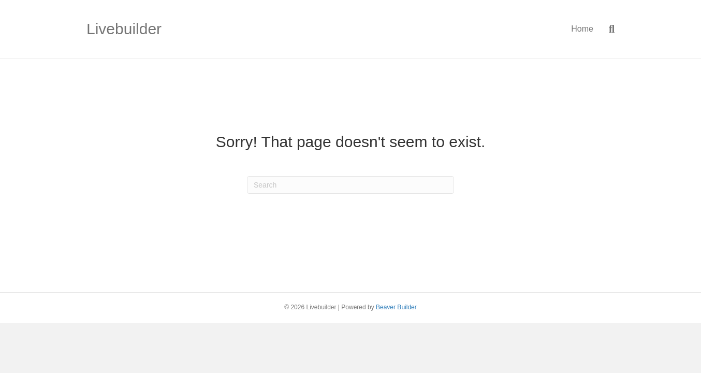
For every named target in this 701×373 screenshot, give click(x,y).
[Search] (608, 29)
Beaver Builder (396, 307)
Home (582, 28)
